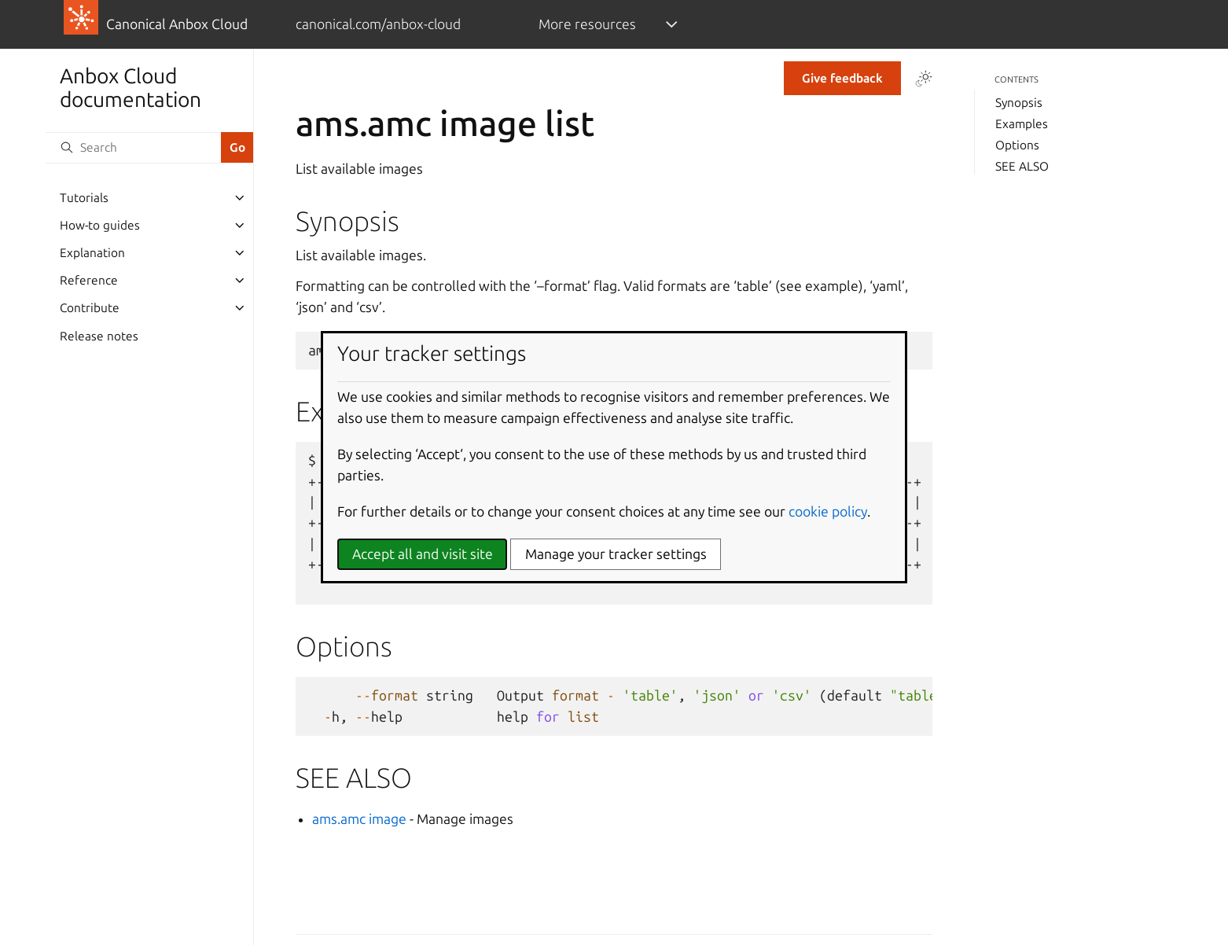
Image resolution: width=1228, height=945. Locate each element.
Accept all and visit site (422, 553)
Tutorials (84, 197)
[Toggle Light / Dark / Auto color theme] (923, 78)
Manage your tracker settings (616, 553)
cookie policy (828, 511)
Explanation (92, 252)
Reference (89, 280)
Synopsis (1018, 102)
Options (1017, 145)
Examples (1021, 124)
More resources (587, 24)
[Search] (133, 148)
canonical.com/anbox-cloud (378, 24)
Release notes (99, 336)
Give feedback (842, 78)
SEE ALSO (1022, 166)
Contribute (89, 307)
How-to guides (100, 225)
